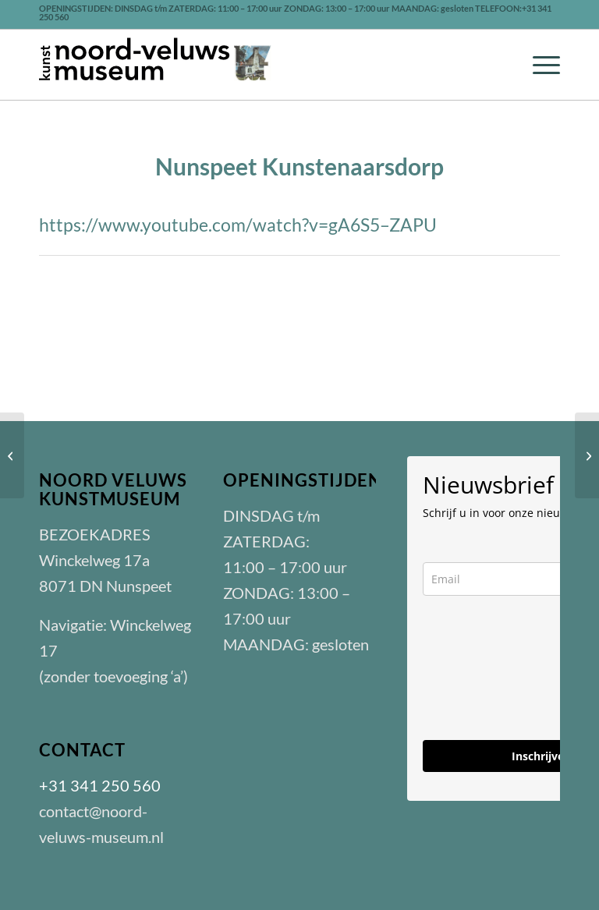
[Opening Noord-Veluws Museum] (12, 455)
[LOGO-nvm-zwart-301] (156, 65)
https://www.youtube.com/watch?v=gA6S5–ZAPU (238, 224)
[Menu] (538, 65)
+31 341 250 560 (100, 785)
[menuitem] (538, 65)
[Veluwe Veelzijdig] (587, 455)
